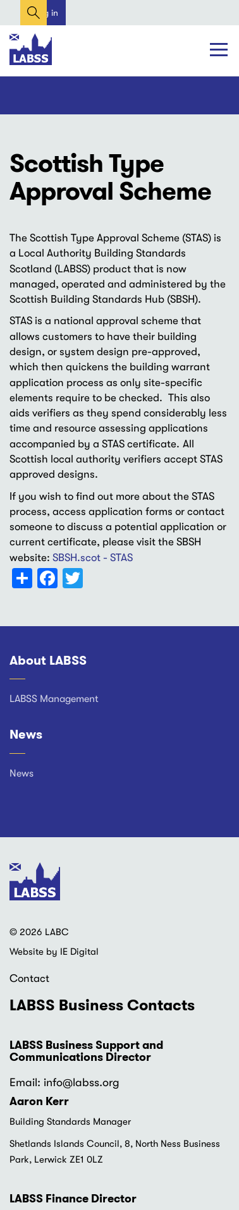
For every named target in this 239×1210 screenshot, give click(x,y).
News (25, 734)
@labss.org (91, 1082)
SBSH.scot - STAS (92, 558)
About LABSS (48, 660)
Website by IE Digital (54, 951)
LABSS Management (54, 699)
